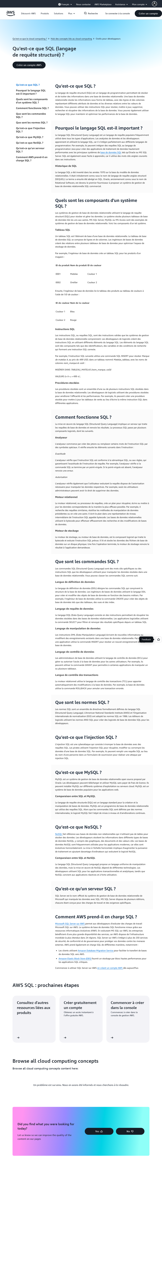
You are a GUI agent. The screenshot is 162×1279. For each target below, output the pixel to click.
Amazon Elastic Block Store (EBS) (75, 958)
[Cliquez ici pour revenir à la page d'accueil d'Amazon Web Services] (10, 15)
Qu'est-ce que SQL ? (28, 84)
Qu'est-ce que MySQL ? (29, 137)
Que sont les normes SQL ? (31, 122)
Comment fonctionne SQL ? (32, 108)
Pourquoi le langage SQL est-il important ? (31, 92)
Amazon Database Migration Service (96, 950)
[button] (28, 13)
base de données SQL (110, 152)
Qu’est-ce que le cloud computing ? (30, 38)
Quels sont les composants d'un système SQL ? (32, 101)
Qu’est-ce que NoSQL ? (29, 142)
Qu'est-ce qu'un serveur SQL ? (30, 150)
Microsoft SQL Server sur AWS (70, 923)
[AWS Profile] (154, 3)
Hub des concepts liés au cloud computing (71, 38)
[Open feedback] (158, 639)
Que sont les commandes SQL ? (31, 115)
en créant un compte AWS (110, 968)
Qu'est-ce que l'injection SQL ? (30, 130)
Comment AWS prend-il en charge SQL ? (31, 159)
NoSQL (59, 834)
